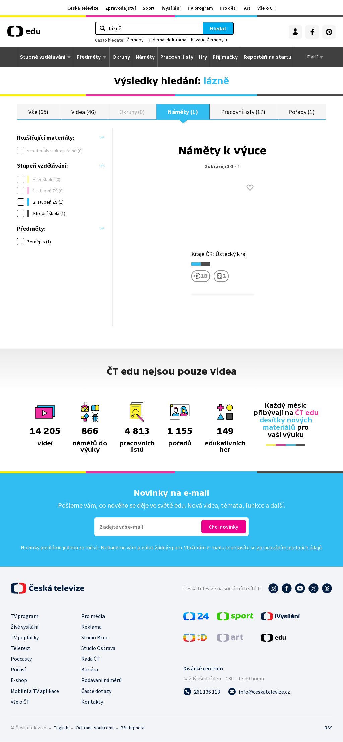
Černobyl (136, 40)
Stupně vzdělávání (42, 57)
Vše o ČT (266, 8)
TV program (200, 8)
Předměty (89, 57)
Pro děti (228, 8)
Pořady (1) (301, 112)
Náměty (145, 57)
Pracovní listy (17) (243, 112)
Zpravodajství (120, 8)
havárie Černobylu (209, 40)
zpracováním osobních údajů (289, 547)
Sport (149, 8)
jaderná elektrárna (167, 40)
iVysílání (171, 8)
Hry (203, 57)
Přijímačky (225, 57)
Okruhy (121, 57)
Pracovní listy (176, 57)
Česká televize (82, 8)
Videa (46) (83, 112)
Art (247, 8)
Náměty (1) (183, 112)
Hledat (218, 28)
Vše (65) (38, 112)
